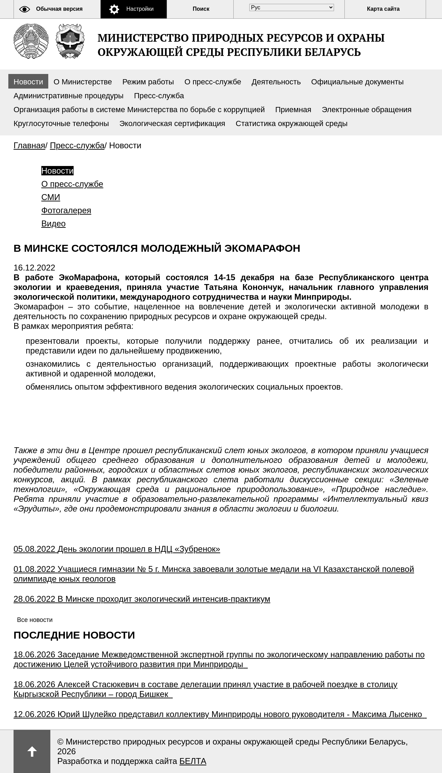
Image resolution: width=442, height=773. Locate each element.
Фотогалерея (66, 210)
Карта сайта (383, 9)
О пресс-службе (212, 81)
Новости (28, 81)
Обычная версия (59, 9)
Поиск (201, 9)
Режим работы (148, 81)
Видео (53, 223)
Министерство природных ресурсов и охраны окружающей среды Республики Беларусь (241, 45)
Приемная (293, 109)
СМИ (50, 197)
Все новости (35, 619)
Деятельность (276, 81)
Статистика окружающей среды (292, 123)
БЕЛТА (193, 761)
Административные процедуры (69, 95)
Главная (29, 145)
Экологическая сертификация (172, 123)
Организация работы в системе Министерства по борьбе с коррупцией (139, 109)
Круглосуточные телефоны (61, 123)
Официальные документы (357, 81)
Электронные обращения (367, 109)
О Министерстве (82, 81)
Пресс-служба (159, 95)
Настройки (139, 9)
